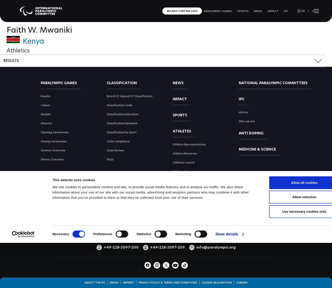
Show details (226, 268)
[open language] (301, 11)
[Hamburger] (315, 11)
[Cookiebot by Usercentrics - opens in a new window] (23, 268)
